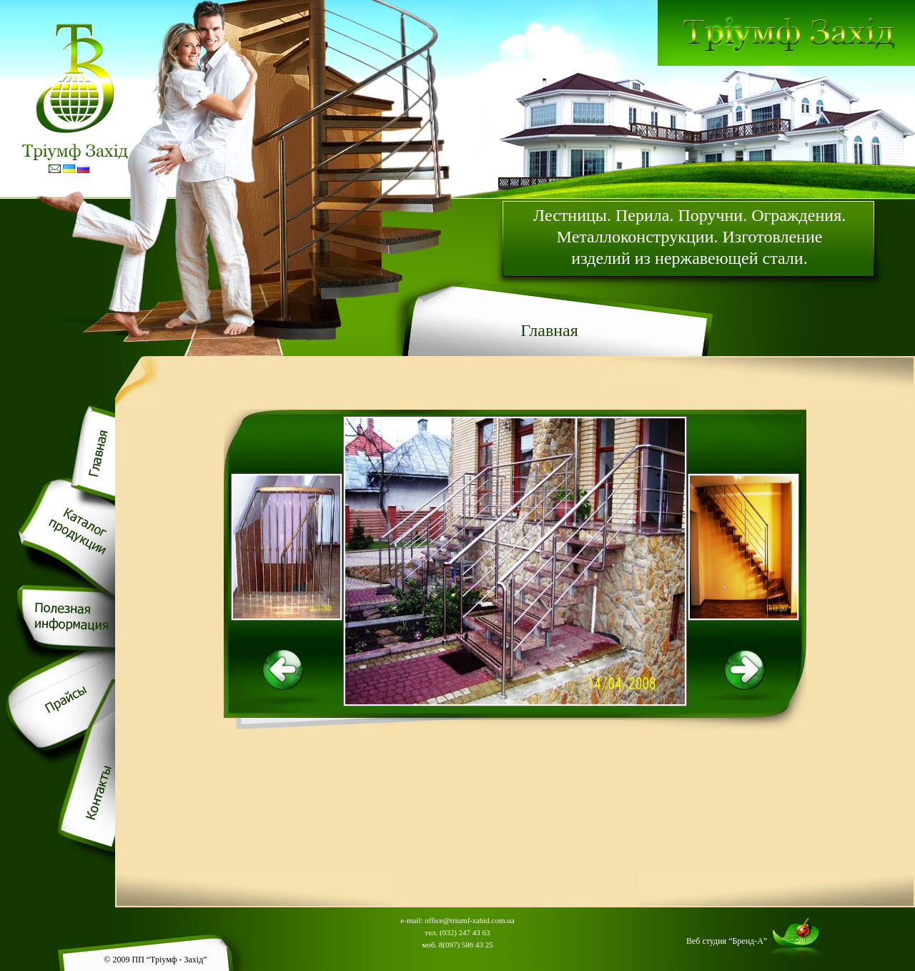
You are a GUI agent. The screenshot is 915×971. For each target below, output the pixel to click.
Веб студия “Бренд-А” (726, 941)
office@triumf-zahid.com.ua (469, 920)
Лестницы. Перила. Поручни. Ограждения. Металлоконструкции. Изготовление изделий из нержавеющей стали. (689, 236)
